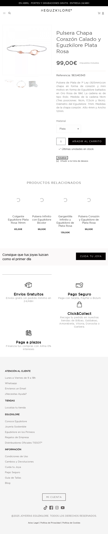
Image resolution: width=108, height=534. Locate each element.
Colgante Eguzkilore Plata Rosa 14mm (18, 219)
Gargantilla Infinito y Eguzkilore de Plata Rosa (65, 221)
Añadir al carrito (87, 141)
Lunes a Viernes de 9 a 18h (20, 377)
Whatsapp (11, 383)
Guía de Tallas (13, 477)
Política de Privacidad (50, 523)
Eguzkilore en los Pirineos (20, 432)
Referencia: (63, 75)
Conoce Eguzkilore (16, 421)
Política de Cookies (71, 523)
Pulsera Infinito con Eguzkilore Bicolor (41, 219)
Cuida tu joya (91, 256)
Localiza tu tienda (15, 407)
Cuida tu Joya (13, 467)
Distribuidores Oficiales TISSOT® (23, 442)
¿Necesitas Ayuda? (16, 393)
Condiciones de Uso (16, 456)
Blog (7, 482)
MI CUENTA (54, 497)
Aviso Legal (33, 523)
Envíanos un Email (15, 388)
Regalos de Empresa (17, 437)
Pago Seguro (12, 472)
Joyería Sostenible (15, 426)
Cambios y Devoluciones (19, 461)
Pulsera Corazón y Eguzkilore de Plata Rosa (88, 219)
